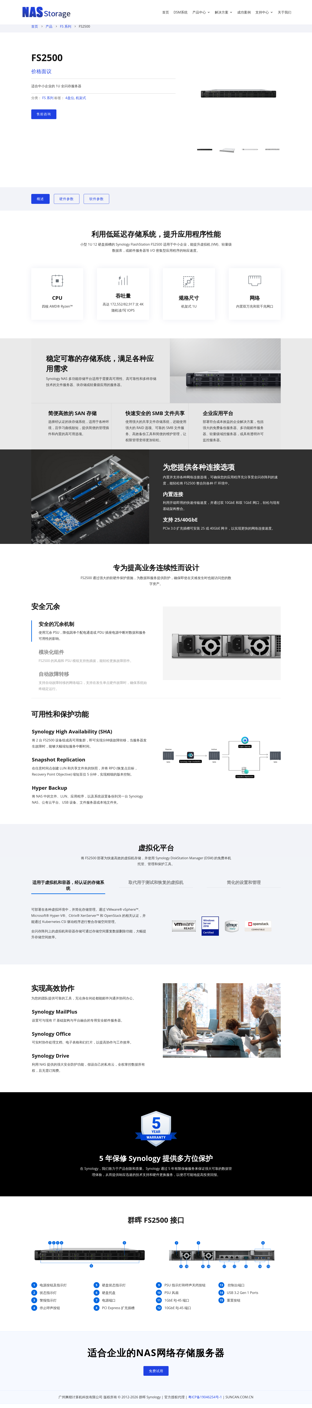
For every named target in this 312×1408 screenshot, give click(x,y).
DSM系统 (181, 12)
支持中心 (262, 12)
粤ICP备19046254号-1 (205, 1401)
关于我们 (284, 12)
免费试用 (156, 1375)
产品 (49, 30)
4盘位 (69, 102)
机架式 (81, 102)
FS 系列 (65, 30)
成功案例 (244, 12)
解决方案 (221, 12)
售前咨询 (44, 118)
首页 (165, 12)
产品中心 (199, 12)
